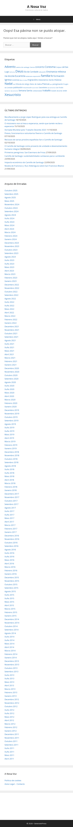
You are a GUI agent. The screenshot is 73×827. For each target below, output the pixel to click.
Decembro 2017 (12, 493)
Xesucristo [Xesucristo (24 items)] (13, 94)
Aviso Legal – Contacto (15, 784)
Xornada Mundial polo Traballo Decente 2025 (25, 129)
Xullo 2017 (9, 511)
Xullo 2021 (9, 344)
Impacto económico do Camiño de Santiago (24, 162)
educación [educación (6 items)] (42, 72)
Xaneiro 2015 (11, 615)
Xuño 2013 (9, 678)
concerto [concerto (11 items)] (39, 66)
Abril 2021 (9, 354)
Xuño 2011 (9, 751)
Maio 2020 (9, 392)
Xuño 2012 (9, 713)
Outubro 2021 (11, 333)
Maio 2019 (9, 434)
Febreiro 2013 (11, 692)
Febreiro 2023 (11, 277)
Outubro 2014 (11, 626)
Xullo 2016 (9, 553)
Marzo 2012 (10, 724)
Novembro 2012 (12, 703)
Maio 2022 (9, 309)
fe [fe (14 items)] (51, 76)
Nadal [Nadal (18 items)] (8, 84)
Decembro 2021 (12, 326)
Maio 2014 (9, 643)
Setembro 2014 (11, 629)
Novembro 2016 (12, 539)
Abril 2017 (9, 521)
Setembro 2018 (11, 462)
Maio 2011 (9, 755)
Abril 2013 (9, 685)
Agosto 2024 (10, 215)
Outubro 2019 (11, 417)
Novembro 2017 (12, 497)
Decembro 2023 (12, 242)
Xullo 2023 (9, 260)
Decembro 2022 (12, 284)
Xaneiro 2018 (11, 490)
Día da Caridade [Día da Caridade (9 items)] (31, 71)
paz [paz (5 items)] (51, 84)
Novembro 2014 (12, 622)
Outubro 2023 (11, 249)
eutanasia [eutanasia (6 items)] (29, 76)
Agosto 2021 (10, 340)
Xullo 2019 (9, 427)
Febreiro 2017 (11, 528)
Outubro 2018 (11, 459)
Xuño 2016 (9, 556)
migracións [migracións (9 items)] (32, 80)
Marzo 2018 (10, 483)
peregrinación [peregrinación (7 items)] (58, 84)
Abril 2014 (9, 647)
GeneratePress (40, 823)
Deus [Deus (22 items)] (19, 71)
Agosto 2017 (10, 507)
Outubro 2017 (11, 500)
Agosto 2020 (10, 382)
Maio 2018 (9, 476)
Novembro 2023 (12, 246)
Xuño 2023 (9, 263)
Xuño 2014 (9, 640)
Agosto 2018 (10, 466)
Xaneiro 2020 (11, 406)
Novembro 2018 (12, 455)
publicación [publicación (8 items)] (18, 87)
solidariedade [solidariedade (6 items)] (37, 91)
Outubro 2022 (11, 291)
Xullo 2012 (9, 710)
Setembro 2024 (11, 211)
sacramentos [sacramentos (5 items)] (51, 87)
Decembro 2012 (12, 699)
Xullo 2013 (9, 675)
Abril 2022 (9, 312)
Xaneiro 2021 (11, 364)
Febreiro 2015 (11, 612)
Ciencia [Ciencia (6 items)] (32, 67)
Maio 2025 (9, 201)
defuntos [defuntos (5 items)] (12, 72)
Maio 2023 (9, 267)
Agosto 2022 (10, 298)
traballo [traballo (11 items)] (46, 90)
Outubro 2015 (11, 584)
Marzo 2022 (10, 316)
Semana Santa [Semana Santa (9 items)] (25, 90)
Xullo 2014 (9, 636)
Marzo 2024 (10, 232)
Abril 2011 (9, 758)
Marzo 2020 (10, 399)
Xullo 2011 (9, 748)
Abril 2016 (9, 563)
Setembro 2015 (11, 588)
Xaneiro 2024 (11, 239)
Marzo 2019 (10, 441)
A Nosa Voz (36, 6)
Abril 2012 (9, 720)
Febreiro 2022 (11, 319)
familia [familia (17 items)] (45, 76)
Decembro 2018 (12, 452)
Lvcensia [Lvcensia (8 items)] (15, 80)
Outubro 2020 (11, 375)
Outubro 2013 (11, 668)
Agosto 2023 (10, 256)
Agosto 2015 (10, 591)
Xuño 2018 (9, 473)
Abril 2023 (9, 270)
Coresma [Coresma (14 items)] (50, 67)
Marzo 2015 (10, 608)
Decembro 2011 (12, 734)
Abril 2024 (9, 229)
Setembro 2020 (11, 378)
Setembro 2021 (11, 337)
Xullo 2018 (9, 469)
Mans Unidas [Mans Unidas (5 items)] (23, 80)
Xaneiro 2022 (11, 323)
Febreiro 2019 (11, 445)
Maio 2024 (9, 225)
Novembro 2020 (12, 371)
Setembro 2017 (11, 504)
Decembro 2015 (12, 577)
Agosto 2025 (10, 197)
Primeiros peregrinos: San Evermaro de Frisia (25, 152)
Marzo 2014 (10, 650)
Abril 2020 (9, 396)
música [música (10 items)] (57, 79)
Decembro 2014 (12, 619)
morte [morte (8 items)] (51, 80)
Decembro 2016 (12, 535)
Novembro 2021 (12, 330)
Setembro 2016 (11, 546)
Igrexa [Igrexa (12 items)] (8, 79)
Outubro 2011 (11, 741)
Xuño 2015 (9, 598)
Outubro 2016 (11, 542)
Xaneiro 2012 (11, 731)
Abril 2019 (9, 438)
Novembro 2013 (12, 664)
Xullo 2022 (9, 302)
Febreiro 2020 (11, 403)
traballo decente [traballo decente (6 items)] (56, 91)
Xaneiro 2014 (11, 657)
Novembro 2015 (12, 581)
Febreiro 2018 (11, 487)
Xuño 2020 (9, 389)
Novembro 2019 (12, 413)
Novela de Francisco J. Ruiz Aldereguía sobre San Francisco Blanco (34, 165)
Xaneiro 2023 (11, 281)
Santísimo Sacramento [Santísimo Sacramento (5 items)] (11, 91)
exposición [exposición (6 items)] (36, 76)
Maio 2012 (9, 717)
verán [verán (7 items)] (65, 91)
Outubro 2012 (11, 706)
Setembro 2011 (11, 744)
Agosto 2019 (10, 424)
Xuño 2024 (9, 222)
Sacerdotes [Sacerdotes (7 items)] (43, 87)
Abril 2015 (9, 605)
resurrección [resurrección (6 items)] (27, 88)
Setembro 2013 (11, 671)
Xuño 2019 (9, 431)
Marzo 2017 (10, 525)
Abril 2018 (9, 480)
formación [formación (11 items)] (58, 75)
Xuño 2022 (9, 305)
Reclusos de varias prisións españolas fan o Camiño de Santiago (33, 139)
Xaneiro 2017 (11, 532)
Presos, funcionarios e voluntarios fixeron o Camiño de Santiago (33, 133)
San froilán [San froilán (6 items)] (59, 88)
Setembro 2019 (11, 420)
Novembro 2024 (12, 204)
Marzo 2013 (10, 689)
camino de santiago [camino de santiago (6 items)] (22, 67)
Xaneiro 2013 (11, 696)
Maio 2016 (9, 560)
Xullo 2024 (9, 218)
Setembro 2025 (11, 194)
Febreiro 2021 (11, 361)
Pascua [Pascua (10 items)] (45, 83)
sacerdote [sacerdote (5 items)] (35, 87)
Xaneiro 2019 (11, 448)
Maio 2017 (9, 518)
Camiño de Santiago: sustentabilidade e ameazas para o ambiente (35, 156)
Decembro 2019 (12, 410)
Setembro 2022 (11, 295)
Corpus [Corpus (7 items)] (58, 67)
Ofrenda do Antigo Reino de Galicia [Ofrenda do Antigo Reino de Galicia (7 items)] (28, 84)
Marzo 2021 (10, 357)
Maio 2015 (9, 601)
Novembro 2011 (12, 737)
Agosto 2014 (10, 633)
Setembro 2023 (11, 253)
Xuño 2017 (9, 514)
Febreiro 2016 (11, 570)
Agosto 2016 (10, 549)
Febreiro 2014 (11, 654)
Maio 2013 (9, 682)
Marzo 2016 (10, 567)
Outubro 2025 (11, 190)
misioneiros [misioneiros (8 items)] (43, 80)
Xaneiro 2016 (11, 574)
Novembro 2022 (12, 288)
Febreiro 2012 (11, 727)
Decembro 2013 (12, 661)
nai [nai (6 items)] (14, 84)
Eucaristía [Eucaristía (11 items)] (20, 75)
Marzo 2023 (10, 274)
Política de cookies (13, 780)
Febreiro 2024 (11, 236)
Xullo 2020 (9, 385)
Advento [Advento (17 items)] (10, 67)
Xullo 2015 (9, 595)
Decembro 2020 (12, 368)
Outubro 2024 (11, 208)
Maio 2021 (9, 350)
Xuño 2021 (9, 347)
